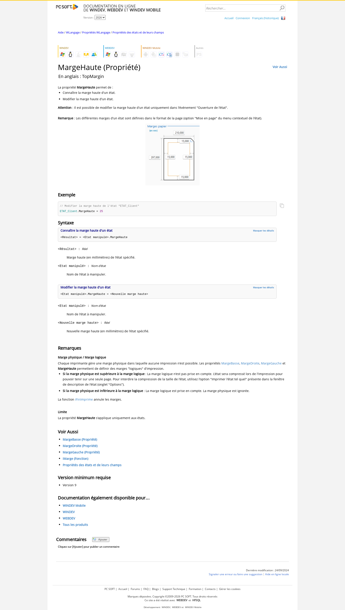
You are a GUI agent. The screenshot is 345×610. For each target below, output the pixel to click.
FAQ (146, 589)
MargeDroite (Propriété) (80, 446)
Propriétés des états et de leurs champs (138, 32)
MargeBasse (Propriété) (80, 440)
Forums (135, 589)
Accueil (228, 18)
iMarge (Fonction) (75, 459)
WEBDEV (69, 519)
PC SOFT (110, 589)
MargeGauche (271, 364)
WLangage (73, 32)
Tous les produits (75, 525)
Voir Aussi (280, 67)
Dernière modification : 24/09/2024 (267, 571)
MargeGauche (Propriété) (81, 453)
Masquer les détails (263, 231)
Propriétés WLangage (96, 32)
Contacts (210, 589)
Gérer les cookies (229, 589)
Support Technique (173, 589)
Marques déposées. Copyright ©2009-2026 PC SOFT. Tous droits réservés (172, 596)
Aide (61, 32)
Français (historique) (265, 18)
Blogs (155, 589)
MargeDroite (250, 364)
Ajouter (100, 540)
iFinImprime (84, 400)
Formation (195, 589)
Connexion (243, 18)
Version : (89, 17)
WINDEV (69, 512)
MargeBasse (230, 364)
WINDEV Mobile (74, 506)
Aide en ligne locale (277, 575)
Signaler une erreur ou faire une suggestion (235, 575)
